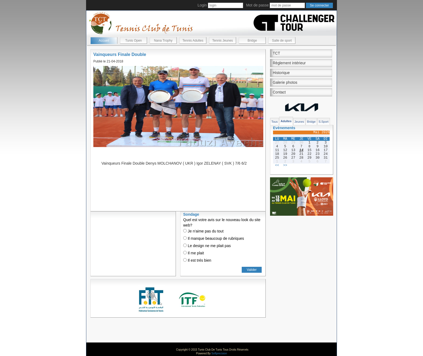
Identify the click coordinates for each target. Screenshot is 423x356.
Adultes (286, 121)
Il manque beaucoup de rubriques (213, 238)
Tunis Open (133, 40)
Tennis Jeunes (222, 40)
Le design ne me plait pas (207, 246)
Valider (252, 270)
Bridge (252, 40)
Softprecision (219, 353)
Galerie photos (285, 82)
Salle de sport (282, 40)
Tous (274, 121)
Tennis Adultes (192, 40)
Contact (279, 92)
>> (285, 165)
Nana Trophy (163, 40)
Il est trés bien (197, 260)
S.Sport (324, 121)
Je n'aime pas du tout (203, 231)
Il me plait (193, 253)
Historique (281, 73)
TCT (276, 53)
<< (277, 165)
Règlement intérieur (289, 63)
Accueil (104, 40)
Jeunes (299, 121)
